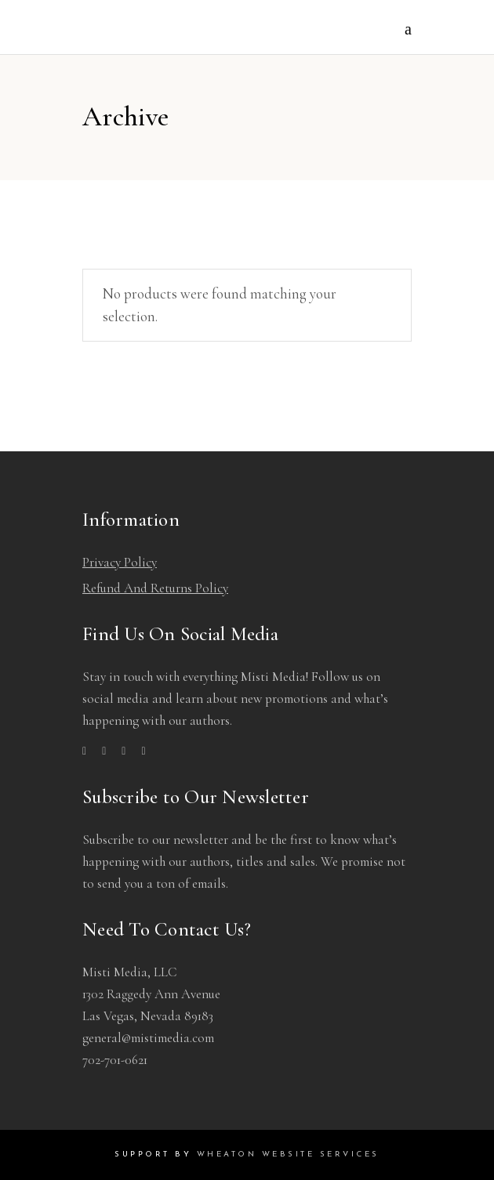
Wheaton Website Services (288, 1154)
